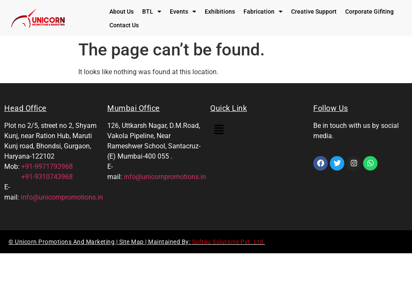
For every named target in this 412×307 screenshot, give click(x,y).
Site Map (132, 241)
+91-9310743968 (38, 177)
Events (183, 11)
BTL (151, 11)
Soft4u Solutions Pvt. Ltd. (228, 241)
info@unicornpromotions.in (62, 197)
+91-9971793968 (47, 166)
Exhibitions (220, 11)
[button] (152, 11)
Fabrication (263, 11)
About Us (121, 11)
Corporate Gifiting (369, 11)
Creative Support (314, 11)
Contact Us (124, 25)
